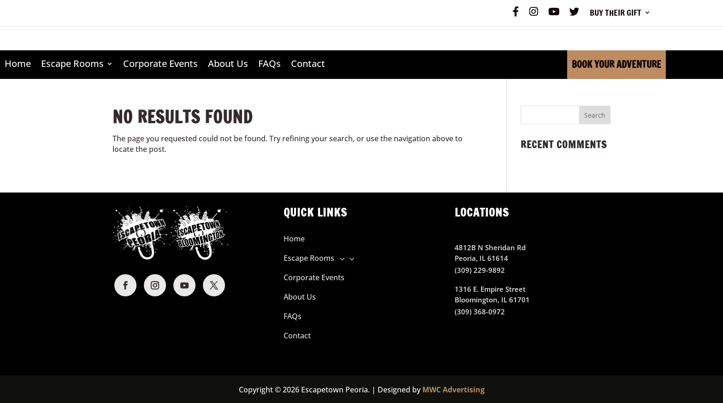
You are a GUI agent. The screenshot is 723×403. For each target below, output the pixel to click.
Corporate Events (160, 64)
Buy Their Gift (615, 13)
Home (18, 64)
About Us (228, 64)
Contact (308, 64)
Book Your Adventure (616, 64)
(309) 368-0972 (480, 311)
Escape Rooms (72, 64)
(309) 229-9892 (480, 270)
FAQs (269, 64)
